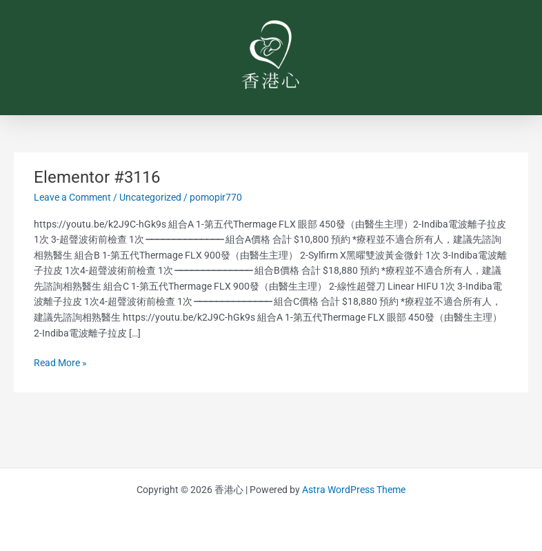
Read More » (60, 361)
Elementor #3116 (97, 177)
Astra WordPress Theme (353, 489)
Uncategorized (150, 197)
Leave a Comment (72, 197)
